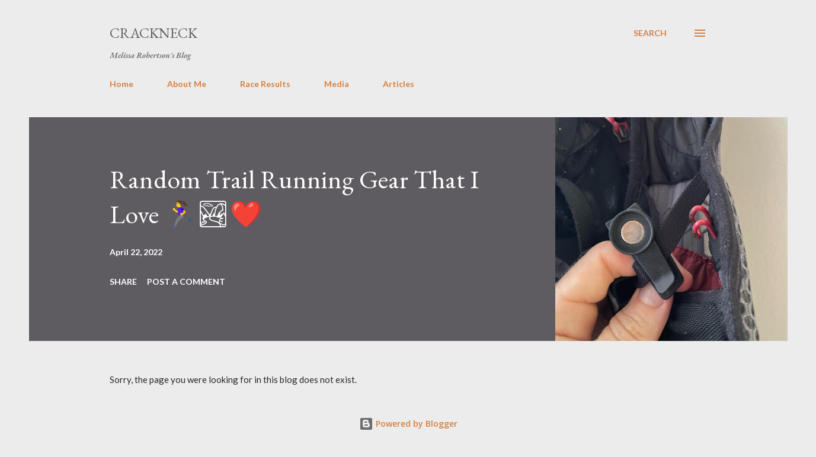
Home (121, 84)
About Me (186, 84)
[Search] (650, 33)
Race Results (265, 84)
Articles (398, 84)
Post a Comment (186, 281)
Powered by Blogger (408, 423)
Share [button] (123, 281)
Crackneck (153, 33)
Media (336, 84)
